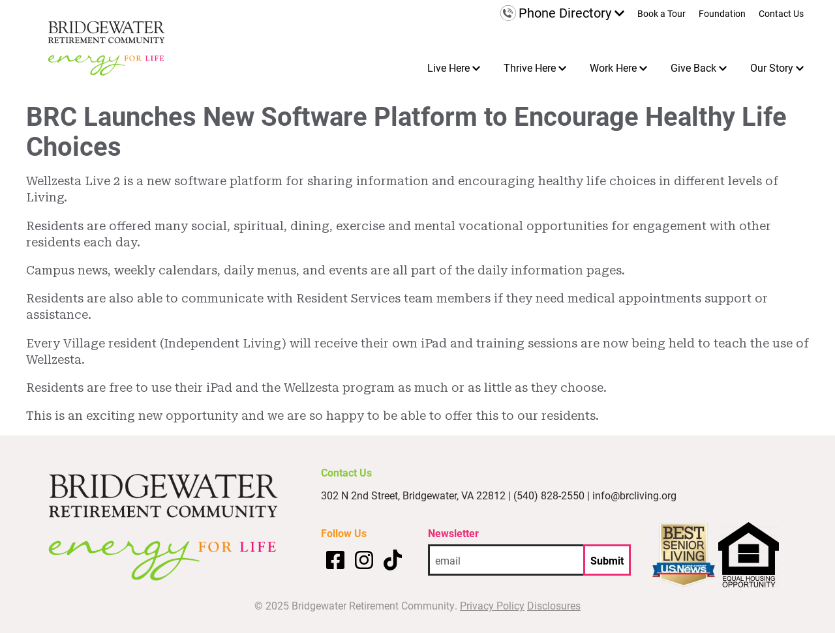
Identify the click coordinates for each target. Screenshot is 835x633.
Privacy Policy (492, 605)
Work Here (613, 67)
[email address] (505, 560)
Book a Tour (661, 14)
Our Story (771, 67)
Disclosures (554, 605)
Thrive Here (530, 67)
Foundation (722, 14)
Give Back (693, 67)
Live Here (448, 67)
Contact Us (781, 14)
